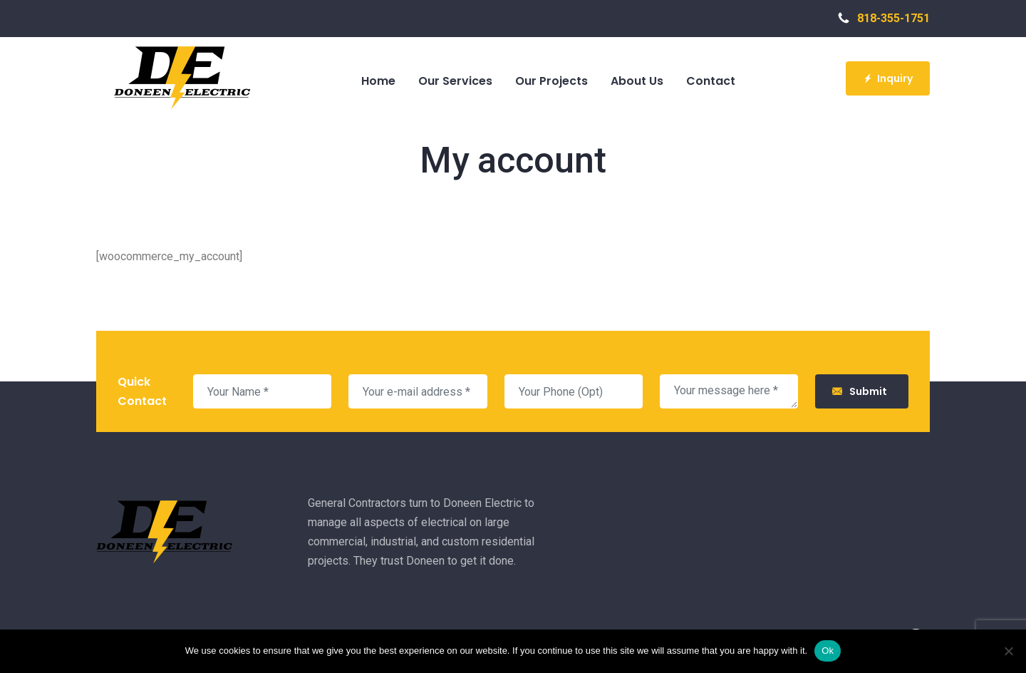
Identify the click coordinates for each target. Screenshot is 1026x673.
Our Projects (551, 81)
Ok (828, 650)
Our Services (455, 81)
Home (378, 81)
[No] (1008, 651)
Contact (710, 81)
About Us (637, 81)
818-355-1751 (884, 18)
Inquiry (888, 78)
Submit (861, 391)
